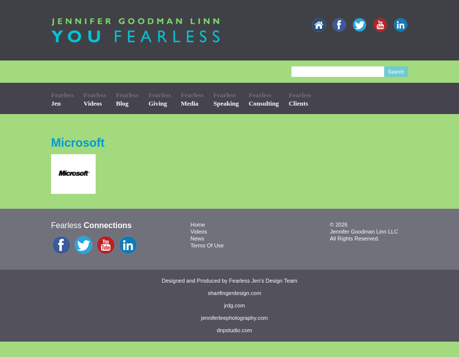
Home (197, 225)
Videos (198, 232)
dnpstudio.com (234, 330)
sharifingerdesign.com (234, 293)
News (197, 238)
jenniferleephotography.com (234, 318)
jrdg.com (234, 305)
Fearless (62, 99)
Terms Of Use (207, 245)
